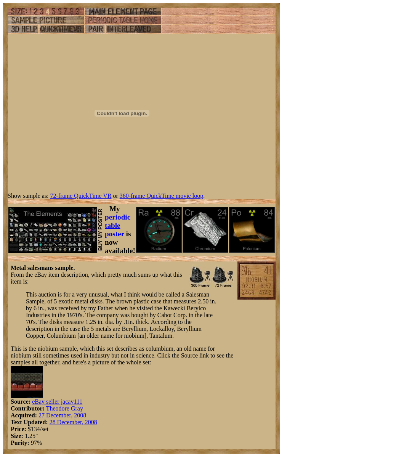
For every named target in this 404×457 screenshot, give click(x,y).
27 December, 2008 (62, 415)
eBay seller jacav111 (57, 401)
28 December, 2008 (73, 422)
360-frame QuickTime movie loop (161, 195)
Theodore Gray (64, 408)
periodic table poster (117, 225)
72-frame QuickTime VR (81, 195)
